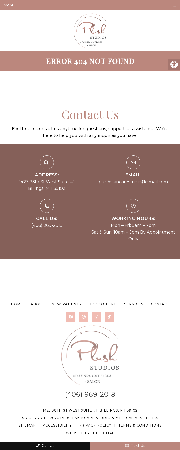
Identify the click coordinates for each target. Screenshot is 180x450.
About (37, 304)
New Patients (66, 304)
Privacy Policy (95, 425)
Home (17, 304)
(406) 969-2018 (46, 225)
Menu (9, 5)
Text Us (135, 445)
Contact (160, 304)
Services (133, 304)
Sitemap (27, 425)
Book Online (103, 304)
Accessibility (57, 425)
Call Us (45, 445)
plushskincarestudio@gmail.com (133, 181)
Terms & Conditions (140, 425)
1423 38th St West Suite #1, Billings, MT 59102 (90, 410)
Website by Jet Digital (90, 433)
